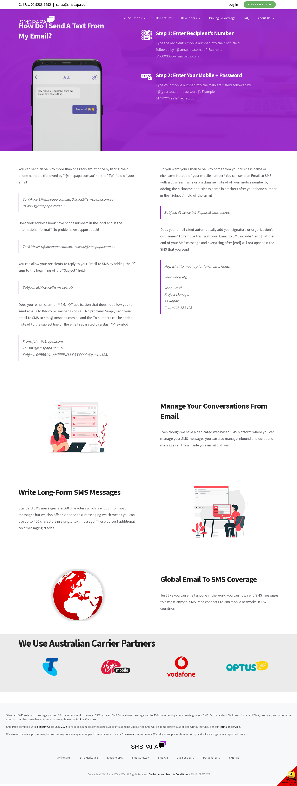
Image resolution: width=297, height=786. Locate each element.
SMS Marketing (89, 757)
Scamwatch (129, 734)
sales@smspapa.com (72, 4)
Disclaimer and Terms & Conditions (168, 774)
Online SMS (64, 757)
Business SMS (185, 757)
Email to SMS (115, 757)
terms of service (229, 727)
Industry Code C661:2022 (52, 727)
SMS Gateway (140, 757)
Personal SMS (211, 757)
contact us (78, 719)
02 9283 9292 (41, 4)
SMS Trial (234, 757)
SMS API (163, 757)
